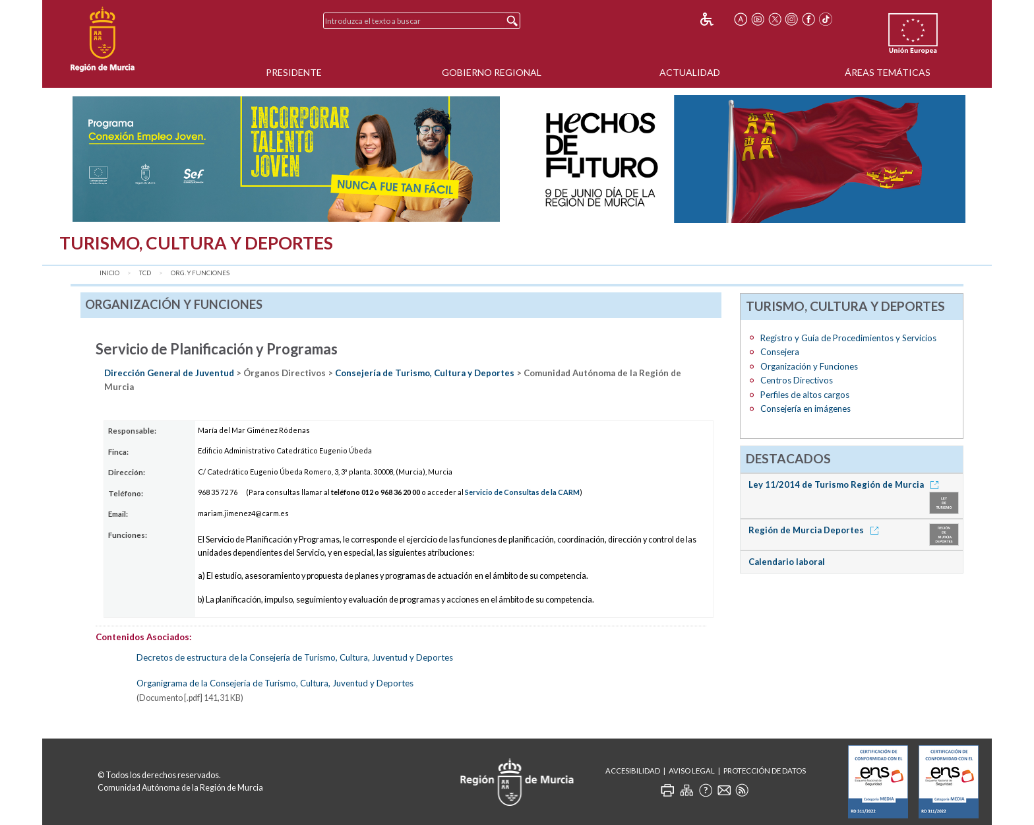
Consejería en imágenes (805, 408)
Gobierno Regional (491, 72)
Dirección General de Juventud (169, 373)
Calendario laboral (786, 561)
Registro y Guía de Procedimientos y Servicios (848, 338)
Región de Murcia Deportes (815, 530)
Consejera (779, 351)
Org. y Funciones (200, 273)
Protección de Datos (764, 770)
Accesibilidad (632, 770)
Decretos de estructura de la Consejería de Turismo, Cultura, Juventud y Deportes (295, 657)
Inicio (109, 273)
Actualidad (689, 72)
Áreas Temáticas (887, 72)
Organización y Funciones (809, 366)
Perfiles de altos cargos (804, 394)
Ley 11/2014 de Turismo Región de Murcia (845, 484)
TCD (145, 273)
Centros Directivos (796, 380)
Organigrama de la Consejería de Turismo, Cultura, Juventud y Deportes (275, 683)
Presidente (294, 72)
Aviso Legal (692, 770)
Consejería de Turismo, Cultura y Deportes (424, 373)
